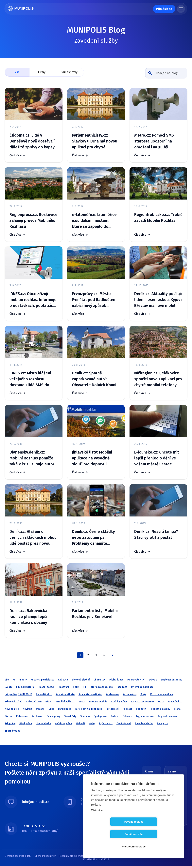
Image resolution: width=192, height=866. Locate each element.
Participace (64, 709)
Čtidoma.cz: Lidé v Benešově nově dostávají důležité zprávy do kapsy (32, 141)
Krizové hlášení (13, 701)
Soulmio (85, 716)
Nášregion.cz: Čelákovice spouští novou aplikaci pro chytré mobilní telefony (158, 379)
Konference (112, 694)
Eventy (8, 687)
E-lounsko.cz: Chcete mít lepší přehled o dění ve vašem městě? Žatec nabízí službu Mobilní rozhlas (156, 458)
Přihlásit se (164, 9)
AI (14, 679)
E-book (152, 679)
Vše (17, 72)
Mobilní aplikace (65, 701)
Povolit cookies (111, 834)
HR (84, 687)
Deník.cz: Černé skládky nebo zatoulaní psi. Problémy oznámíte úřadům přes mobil (93, 537)
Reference (22, 716)
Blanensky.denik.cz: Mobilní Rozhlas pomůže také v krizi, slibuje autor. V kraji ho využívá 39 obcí (32, 458)
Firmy (41, 72)
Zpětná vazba (12, 730)
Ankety (23, 679)
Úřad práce (25, 723)
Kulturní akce (34, 701)
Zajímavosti (106, 723)
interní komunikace (142, 687)
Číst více (15, 155)
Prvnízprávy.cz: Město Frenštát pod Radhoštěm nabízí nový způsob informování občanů (94, 299)
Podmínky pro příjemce (71, 856)
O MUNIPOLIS (151, 784)
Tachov (114, 716)
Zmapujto (162, 723)
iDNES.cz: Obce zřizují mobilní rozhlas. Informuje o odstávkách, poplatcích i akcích (33, 299)
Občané (40, 709)
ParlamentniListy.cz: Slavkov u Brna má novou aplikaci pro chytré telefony (94, 141)
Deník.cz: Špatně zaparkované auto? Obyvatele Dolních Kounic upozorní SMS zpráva (95, 379)
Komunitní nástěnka (90, 694)
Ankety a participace (42, 679)
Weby (92, 723)
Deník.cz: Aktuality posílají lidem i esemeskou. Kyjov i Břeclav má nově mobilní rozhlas (158, 299)
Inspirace (122, 687)
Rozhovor (37, 716)
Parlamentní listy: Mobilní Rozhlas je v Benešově (95, 613)
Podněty (141, 709)
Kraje (143, 694)
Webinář (80, 723)
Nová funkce (175, 701)
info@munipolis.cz (35, 802)
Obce (51, 709)
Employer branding (171, 679)
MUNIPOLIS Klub (98, 701)
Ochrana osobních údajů (18, 856)
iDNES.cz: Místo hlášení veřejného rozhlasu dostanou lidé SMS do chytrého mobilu (30, 379)
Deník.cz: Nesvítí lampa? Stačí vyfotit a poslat (156, 534)
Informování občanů (101, 687)
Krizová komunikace (161, 694)
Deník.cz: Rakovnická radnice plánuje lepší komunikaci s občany (28, 616)
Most (82, 701)
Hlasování (63, 687)
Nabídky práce (119, 701)
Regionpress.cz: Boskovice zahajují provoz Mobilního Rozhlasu (33, 220)
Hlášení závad (46, 687)
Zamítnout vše (157, 834)
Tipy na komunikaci (169, 716)
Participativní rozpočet (88, 709)
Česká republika (178, 779)
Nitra (161, 701)
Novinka (27, 709)
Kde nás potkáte (65, 694)
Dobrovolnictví (136, 679)
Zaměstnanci (123, 723)
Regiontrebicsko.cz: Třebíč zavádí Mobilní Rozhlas (158, 217)
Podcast (127, 709)
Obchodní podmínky (45, 856)
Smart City (70, 716)
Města (48, 701)
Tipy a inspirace (145, 716)
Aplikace (63, 679)
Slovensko (178, 785)
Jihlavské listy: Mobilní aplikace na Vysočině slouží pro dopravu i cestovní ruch (92, 458)
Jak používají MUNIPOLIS (18, 694)
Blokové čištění (81, 679)
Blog (147, 777)
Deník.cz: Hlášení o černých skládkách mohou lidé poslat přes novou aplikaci (33, 537)
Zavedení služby (144, 723)
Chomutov (99, 679)
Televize (127, 716)
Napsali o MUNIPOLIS (142, 701)
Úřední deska (43, 723)
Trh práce (10, 723)
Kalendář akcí (44, 694)
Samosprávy (69, 72)
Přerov (8, 716)
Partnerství (112, 709)
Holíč (76, 687)
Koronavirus (129, 694)
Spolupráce (100, 716)
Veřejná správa (63, 723)
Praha (177, 709)
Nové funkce (12, 709)
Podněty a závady (160, 709)
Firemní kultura (25, 687)
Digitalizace (116, 679)
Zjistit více (97, 822)
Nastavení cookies (134, 846)
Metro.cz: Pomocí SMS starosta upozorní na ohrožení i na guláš (154, 141)
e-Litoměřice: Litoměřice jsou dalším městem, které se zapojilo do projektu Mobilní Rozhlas (94, 220)
